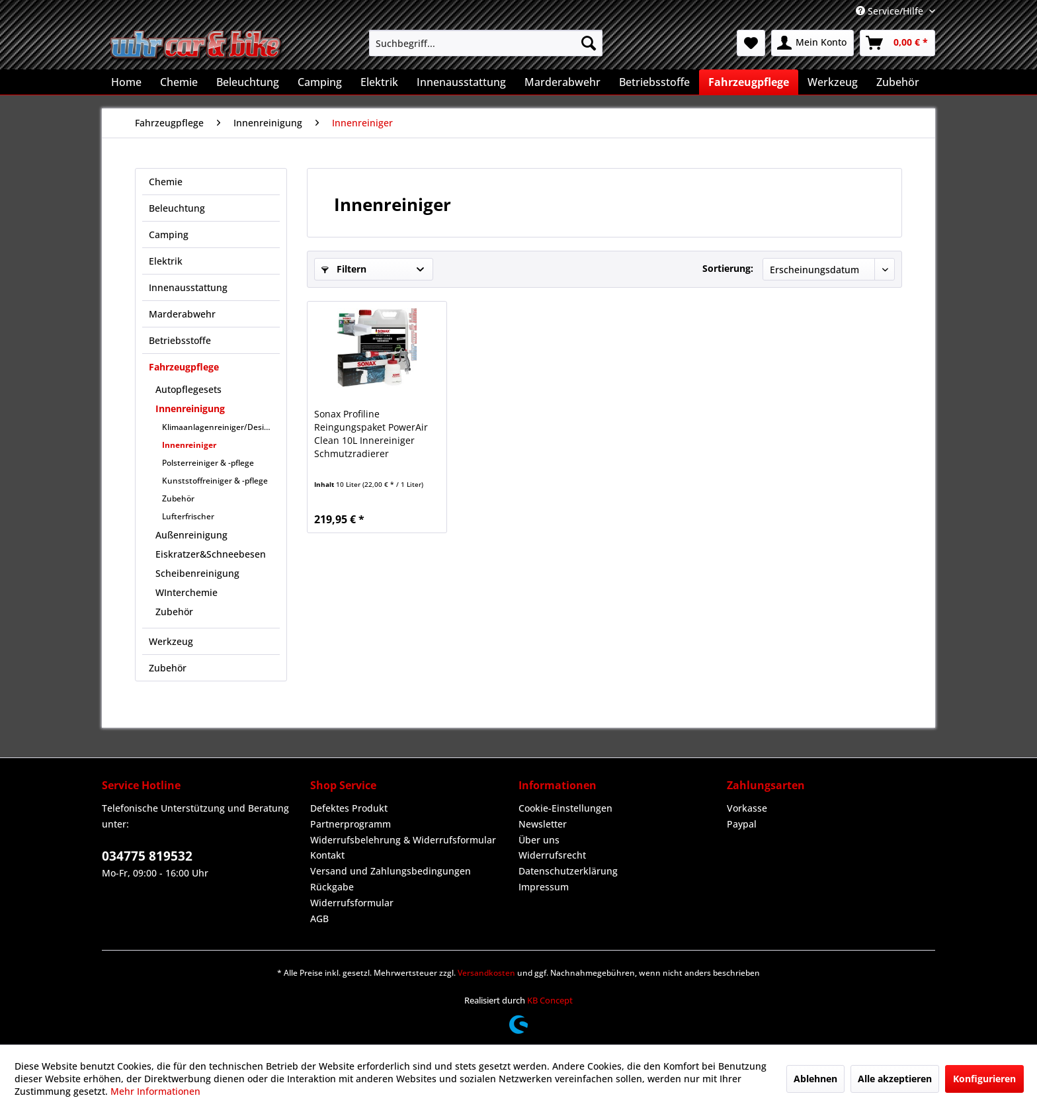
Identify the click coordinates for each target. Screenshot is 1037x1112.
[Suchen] (588, 43)
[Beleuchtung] (247, 82)
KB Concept (550, 1000)
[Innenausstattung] (461, 82)
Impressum (543, 886)
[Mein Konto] (812, 43)
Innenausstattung (188, 287)
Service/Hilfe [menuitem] (891, 11)
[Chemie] (179, 82)
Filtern (343, 269)
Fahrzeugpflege (184, 367)
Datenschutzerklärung (568, 871)
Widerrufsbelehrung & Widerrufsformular (403, 840)
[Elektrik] (379, 82)
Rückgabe (332, 886)
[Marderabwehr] (562, 82)
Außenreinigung (191, 535)
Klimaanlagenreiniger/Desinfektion (221, 427)
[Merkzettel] (751, 43)
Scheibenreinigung (197, 573)
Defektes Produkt (349, 808)
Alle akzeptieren (895, 1078)
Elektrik (166, 261)
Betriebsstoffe (180, 340)
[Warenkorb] (897, 43)
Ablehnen (815, 1078)
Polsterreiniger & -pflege (208, 462)
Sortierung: (727, 268)
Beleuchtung (177, 208)
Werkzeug (171, 641)
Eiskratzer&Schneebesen (210, 554)
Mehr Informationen (155, 1091)
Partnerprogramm (350, 824)
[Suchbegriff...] (485, 43)
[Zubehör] (898, 82)
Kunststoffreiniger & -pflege (215, 480)
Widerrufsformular (352, 902)
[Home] (126, 82)
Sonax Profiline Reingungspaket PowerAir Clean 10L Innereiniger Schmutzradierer (371, 433)
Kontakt (327, 855)
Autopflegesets (188, 389)
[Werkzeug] (832, 82)
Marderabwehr (182, 314)
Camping (168, 234)
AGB (319, 918)
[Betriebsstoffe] (654, 82)
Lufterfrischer (188, 516)
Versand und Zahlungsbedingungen (390, 871)
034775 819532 (147, 856)
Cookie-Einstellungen (565, 808)
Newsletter (542, 824)
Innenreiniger (189, 444)
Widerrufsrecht (552, 855)
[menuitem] (485, 43)
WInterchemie (186, 592)
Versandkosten (486, 972)
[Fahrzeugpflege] (748, 82)
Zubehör (178, 498)
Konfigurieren (984, 1078)
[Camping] (319, 82)
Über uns (539, 840)
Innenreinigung (190, 408)
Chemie (166, 181)
